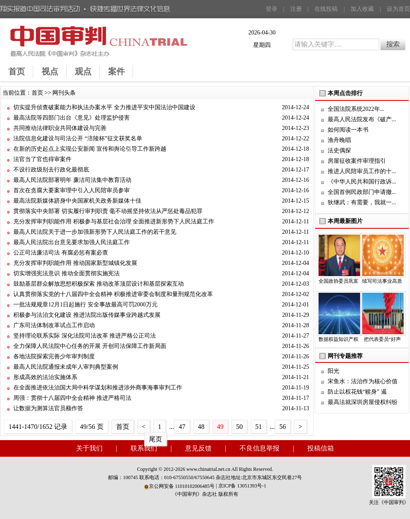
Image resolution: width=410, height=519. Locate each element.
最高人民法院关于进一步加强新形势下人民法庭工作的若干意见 (94, 232)
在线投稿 (326, 9)
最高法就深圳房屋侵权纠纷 (363, 402)
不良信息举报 (259, 448)
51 (258, 426)
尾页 (155, 439)
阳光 (333, 371)
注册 (296, 9)
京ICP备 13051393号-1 (242, 486)
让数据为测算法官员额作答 (48, 408)
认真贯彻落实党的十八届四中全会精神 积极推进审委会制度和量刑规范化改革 (113, 294)
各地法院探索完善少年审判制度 (54, 356)
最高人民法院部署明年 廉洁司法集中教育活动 (72, 180)
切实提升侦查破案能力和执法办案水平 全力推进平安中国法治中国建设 (104, 107)
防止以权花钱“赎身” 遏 (357, 392)
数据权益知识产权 (338, 339)
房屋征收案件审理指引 (357, 161)
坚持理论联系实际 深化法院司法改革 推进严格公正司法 (84, 336)
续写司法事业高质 (382, 281)
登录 (271, 9)
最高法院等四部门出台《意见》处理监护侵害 (71, 118)
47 (182, 426)
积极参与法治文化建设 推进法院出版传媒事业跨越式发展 (87, 315)
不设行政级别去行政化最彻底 (51, 169)
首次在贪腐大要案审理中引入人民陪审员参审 (71, 190)
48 (201, 426)
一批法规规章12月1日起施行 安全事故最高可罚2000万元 (85, 304)
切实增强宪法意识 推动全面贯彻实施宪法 (66, 273)
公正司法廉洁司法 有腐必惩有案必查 (60, 253)
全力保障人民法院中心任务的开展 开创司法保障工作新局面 (89, 346)
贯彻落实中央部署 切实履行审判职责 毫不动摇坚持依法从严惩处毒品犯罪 (108, 211)
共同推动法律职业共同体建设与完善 (59, 128)
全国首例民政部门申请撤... (362, 192)
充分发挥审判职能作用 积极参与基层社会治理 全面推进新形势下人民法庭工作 (113, 221)
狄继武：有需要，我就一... (362, 202)
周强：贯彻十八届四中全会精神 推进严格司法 (72, 398)
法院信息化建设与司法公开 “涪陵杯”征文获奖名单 (77, 138)
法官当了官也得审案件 (42, 159)
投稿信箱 (320, 448)
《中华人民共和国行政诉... (362, 182)
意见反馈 (198, 448)
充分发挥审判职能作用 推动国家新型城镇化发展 (75, 263)
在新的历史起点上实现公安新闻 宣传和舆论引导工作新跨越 (89, 149)
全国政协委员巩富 (338, 281)
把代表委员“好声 (382, 339)
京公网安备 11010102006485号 (179, 486)
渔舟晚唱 (339, 140)
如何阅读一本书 (348, 130)
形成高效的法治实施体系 (45, 377)
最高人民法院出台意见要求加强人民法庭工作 (71, 242)
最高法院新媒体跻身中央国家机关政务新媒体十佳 (77, 201)
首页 (37, 93)
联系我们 (144, 448)
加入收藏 (362, 9)
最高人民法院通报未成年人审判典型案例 (65, 367)
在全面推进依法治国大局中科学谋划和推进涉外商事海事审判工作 (97, 387)
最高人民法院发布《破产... (362, 119)
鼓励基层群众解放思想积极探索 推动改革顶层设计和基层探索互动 (98, 284)
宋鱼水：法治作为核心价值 (363, 381)
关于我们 (89, 448)
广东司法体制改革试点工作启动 (54, 325)
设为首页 (398, 9)
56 (282, 426)
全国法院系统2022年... (356, 109)
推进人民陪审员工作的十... (362, 171)
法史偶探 (339, 150)
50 (239, 426)
